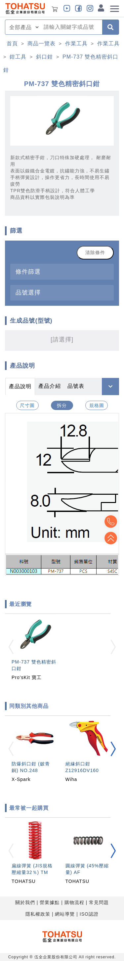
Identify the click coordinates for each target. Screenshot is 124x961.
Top (110, 538)
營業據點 (50, 902)
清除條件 (95, 252)
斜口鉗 (44, 57)
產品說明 (20, 386)
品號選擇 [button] (28, 292)
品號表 (75, 386)
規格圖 (96, 405)
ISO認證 (89, 914)
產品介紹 (49, 386)
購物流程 (74, 902)
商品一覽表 (41, 43)
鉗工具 (18, 57)
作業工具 (76, 43)
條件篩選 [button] (28, 271)
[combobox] (71, 27)
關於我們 (25, 902)
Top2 (110, 521)
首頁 (12, 43)
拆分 (62, 405)
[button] (113, 749)
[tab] (62, 271)
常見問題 (99, 902)
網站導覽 (65, 914)
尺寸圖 (27, 405)
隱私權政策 (37, 914)
